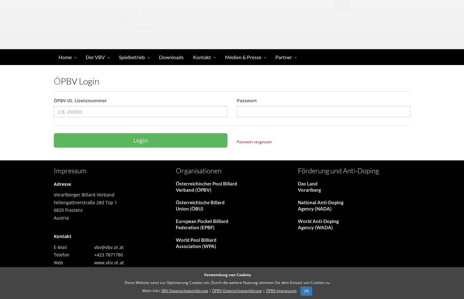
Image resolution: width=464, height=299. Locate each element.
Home (65, 57)
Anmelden (374, 6)
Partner (283, 57)
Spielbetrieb (132, 57)
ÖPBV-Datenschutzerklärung (237, 290)
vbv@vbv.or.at (109, 247)
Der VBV (95, 57)
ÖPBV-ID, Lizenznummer (80, 101)
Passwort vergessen (254, 141)
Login (140, 140)
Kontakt (202, 57)
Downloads (171, 57)
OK (306, 291)
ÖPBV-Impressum (281, 290)
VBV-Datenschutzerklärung (184, 290)
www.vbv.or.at (109, 263)
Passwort (247, 101)
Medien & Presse (243, 57)
